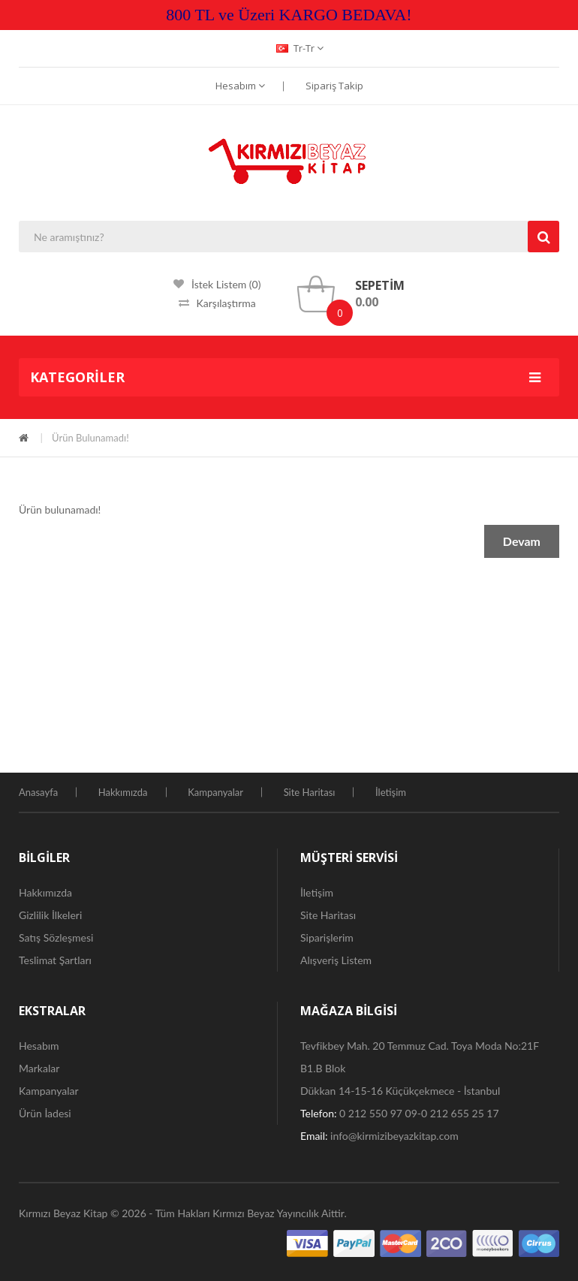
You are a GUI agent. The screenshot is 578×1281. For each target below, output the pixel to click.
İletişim (390, 792)
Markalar (39, 1068)
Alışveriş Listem (336, 960)
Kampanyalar (215, 792)
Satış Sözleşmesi (56, 937)
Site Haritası (310, 792)
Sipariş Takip (334, 85)
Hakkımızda (123, 792)
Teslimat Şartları (55, 960)
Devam (521, 541)
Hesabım (240, 85)
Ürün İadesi (45, 1113)
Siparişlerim (327, 937)
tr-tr (300, 48)
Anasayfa (38, 792)
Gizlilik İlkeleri (50, 915)
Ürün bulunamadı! (90, 438)
